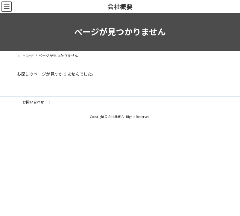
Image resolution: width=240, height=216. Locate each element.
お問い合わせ (33, 102)
